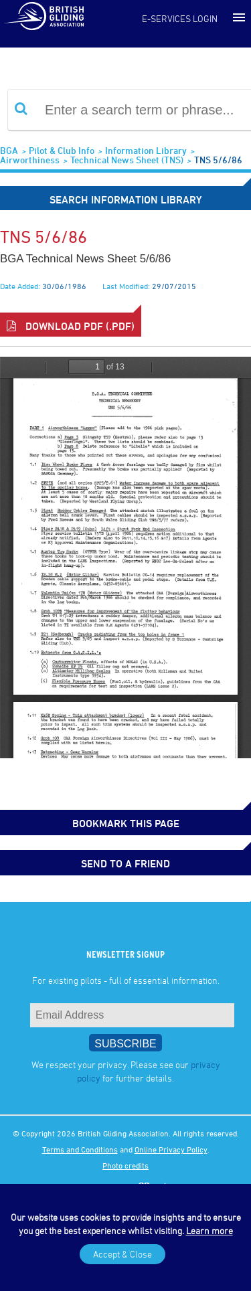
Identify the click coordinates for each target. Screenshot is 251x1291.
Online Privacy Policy (171, 1149)
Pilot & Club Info (61, 150)
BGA (9, 150)
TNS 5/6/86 (218, 159)
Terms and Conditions (80, 1149)
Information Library (146, 150)
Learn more (209, 1230)
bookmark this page (125, 823)
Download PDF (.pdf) (71, 326)
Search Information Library (126, 199)
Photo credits (125, 1165)
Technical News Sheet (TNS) (126, 159)
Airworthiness (30, 159)
